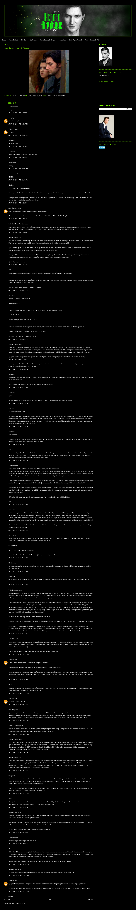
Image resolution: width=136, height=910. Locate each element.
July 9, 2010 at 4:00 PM (18, 219)
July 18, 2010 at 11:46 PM (18, 891)
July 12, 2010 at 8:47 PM (18, 704)
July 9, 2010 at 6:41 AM (18, 124)
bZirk (10, 140)
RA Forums (33, 40)
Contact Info (62, 40)
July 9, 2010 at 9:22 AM (18, 157)
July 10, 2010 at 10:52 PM (18, 460)
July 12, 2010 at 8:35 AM (18, 680)
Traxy (10, 776)
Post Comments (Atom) (19, 903)
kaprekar (11, 163)
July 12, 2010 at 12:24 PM (18, 693)
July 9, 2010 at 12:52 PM (18, 180)
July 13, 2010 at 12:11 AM (18, 734)
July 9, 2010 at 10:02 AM (18, 169)
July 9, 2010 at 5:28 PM (18, 232)
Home (4, 40)
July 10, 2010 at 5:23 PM (18, 426)
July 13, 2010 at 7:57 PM (18, 752)
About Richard (13, 40)
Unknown (11, 129)
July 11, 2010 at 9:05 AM (18, 558)
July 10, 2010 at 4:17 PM (18, 387)
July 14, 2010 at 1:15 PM (18, 807)
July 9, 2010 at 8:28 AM (18, 135)
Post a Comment (8, 896)
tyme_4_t (11, 118)
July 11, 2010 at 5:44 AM (18, 505)
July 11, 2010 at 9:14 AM (18, 571)
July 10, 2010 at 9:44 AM (18, 339)
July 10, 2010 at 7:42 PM (18, 445)
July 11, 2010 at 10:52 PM (18, 654)
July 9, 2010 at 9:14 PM (18, 265)
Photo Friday (61, 95)
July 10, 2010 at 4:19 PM (18, 403)
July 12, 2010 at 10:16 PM (18, 720)
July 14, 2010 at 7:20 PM (18, 844)
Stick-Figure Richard (75, 40)
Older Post (90, 899)
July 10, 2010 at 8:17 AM (18, 290)
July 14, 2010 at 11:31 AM (18, 793)
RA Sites (23, 40)
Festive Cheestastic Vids (92, 40)
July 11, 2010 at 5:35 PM (18, 634)
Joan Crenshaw (13, 208)
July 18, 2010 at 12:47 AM (18, 875)
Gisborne (51, 95)
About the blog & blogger (47, 40)
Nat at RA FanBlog (14, 725)
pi (9, 185)
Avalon (10, 151)
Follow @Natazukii (104, 75)
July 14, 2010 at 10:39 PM (18, 864)
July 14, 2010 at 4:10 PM (18, 832)
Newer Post (7, 899)
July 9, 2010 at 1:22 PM (18, 203)
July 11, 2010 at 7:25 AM (18, 530)
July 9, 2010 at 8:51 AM (18, 146)
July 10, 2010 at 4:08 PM (18, 369)
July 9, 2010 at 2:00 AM (18, 113)
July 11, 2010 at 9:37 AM (18, 585)
